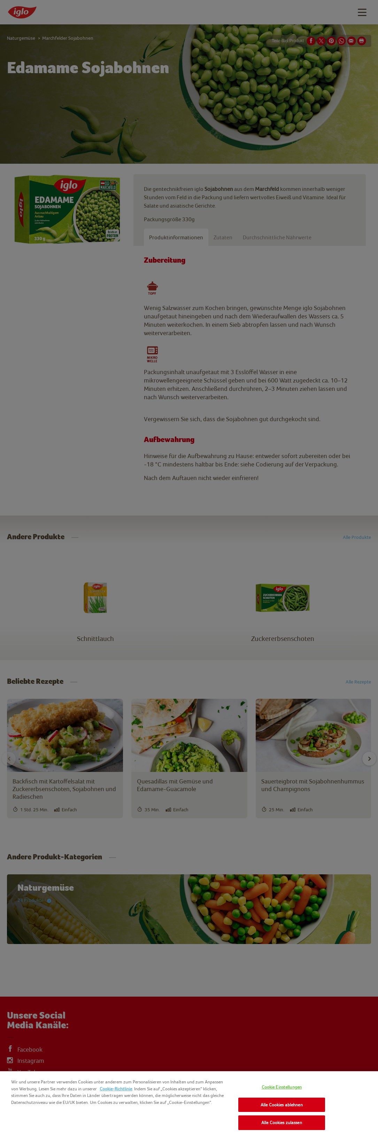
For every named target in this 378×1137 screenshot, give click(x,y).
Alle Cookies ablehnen (282, 1104)
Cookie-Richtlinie (116, 1088)
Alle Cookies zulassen (281, 1122)
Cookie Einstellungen (282, 1087)
